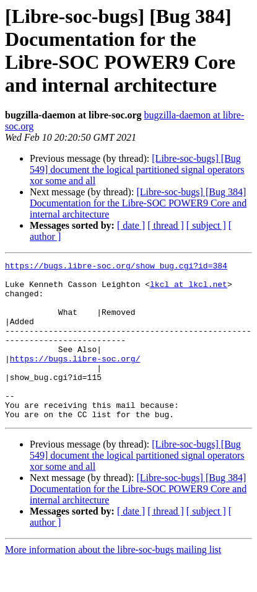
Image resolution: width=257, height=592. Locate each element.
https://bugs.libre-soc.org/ (75, 378)
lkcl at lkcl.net (188, 289)
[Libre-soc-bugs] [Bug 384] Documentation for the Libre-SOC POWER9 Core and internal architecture (138, 203)
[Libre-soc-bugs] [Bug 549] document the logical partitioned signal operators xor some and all (137, 169)
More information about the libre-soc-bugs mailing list (113, 581)
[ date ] (131, 225)
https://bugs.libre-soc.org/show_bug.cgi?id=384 (116, 267)
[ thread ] (165, 225)
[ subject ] (206, 225)
